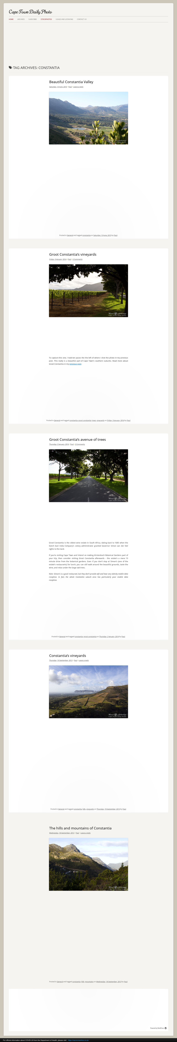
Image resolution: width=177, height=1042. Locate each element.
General (70, 235)
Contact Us (82, 19)
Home (11, 19)
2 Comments (77, 259)
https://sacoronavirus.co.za (78, 1040)
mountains (89, 981)
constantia (86, 235)
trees (94, 420)
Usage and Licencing (64, 19)
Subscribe (33, 19)
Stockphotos (46, 19)
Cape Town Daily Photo (30, 11)
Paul (70, 87)
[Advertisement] (88, 42)
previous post (75, 364)
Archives (21, 19)
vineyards (100, 420)
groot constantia (84, 420)
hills (84, 809)
